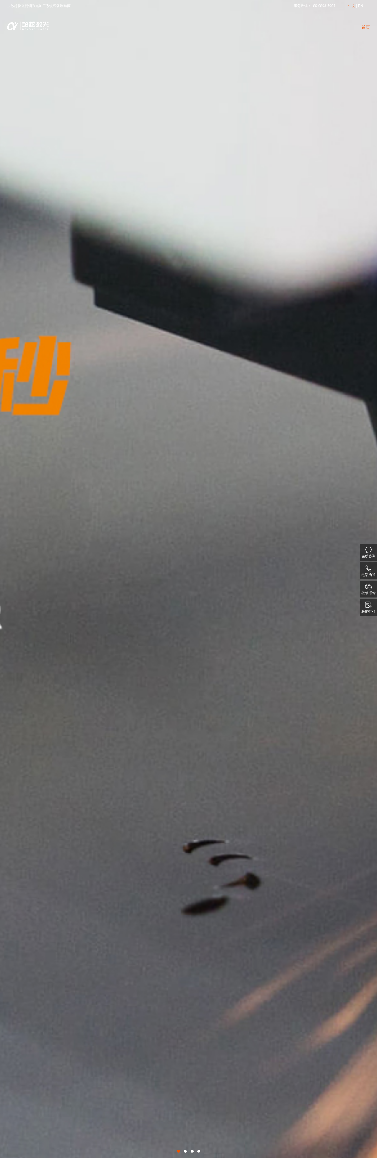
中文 (351, 6)
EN (360, 6)
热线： (306, 6)
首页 (365, 27)
